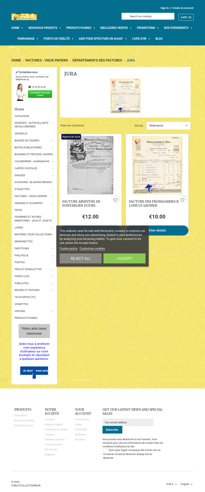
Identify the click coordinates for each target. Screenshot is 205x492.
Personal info (82, 419)
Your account (83, 411)
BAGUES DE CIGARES (27, 140)
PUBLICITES (22, 283)
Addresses (80, 434)
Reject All (80, 258)
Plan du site (51, 449)
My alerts (80, 439)
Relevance (168, 125)
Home (34, 109)
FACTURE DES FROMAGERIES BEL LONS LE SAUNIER (156, 203)
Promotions (20, 415)
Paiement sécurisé (55, 439)
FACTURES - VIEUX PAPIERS (31, 196)
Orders (78, 424)
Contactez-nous (53, 444)
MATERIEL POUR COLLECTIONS (33, 234)
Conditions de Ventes (56, 429)
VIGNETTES (21, 304)
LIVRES (19, 227)
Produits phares (26, 317)
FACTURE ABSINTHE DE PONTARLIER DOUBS (81, 203)
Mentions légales (54, 424)
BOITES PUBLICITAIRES (28, 147)
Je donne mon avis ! (35, 372)
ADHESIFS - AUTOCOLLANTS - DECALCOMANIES (32, 124)
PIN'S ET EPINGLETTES (28, 269)
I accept (124, 258)
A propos (49, 434)
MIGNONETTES (23, 241)
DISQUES (20, 175)
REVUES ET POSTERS (27, 290)
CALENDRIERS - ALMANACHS (32, 161)
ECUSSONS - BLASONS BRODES (33, 182)
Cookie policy (68, 248)
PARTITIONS (22, 248)
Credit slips (81, 429)
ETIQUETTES (22, 189)
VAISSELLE (21, 133)
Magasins (50, 454)
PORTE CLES (22, 276)
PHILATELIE (21, 255)
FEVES (18, 209)
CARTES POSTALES (26, 168)
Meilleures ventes (23, 425)
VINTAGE (20, 311)
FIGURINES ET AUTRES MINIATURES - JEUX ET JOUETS (33, 218)
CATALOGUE (22, 116)
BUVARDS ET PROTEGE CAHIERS (34, 154)
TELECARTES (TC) (25, 297)
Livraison (49, 419)
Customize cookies (92, 248)
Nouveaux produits (24, 420)
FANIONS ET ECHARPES (29, 203)
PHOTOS (20, 262)
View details (157, 230)
